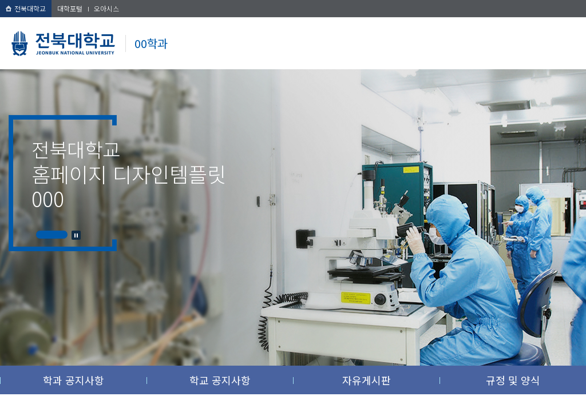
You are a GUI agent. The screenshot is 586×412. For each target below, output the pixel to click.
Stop (76, 235)
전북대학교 (26, 8)
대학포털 (69, 8)
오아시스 (106, 8)
